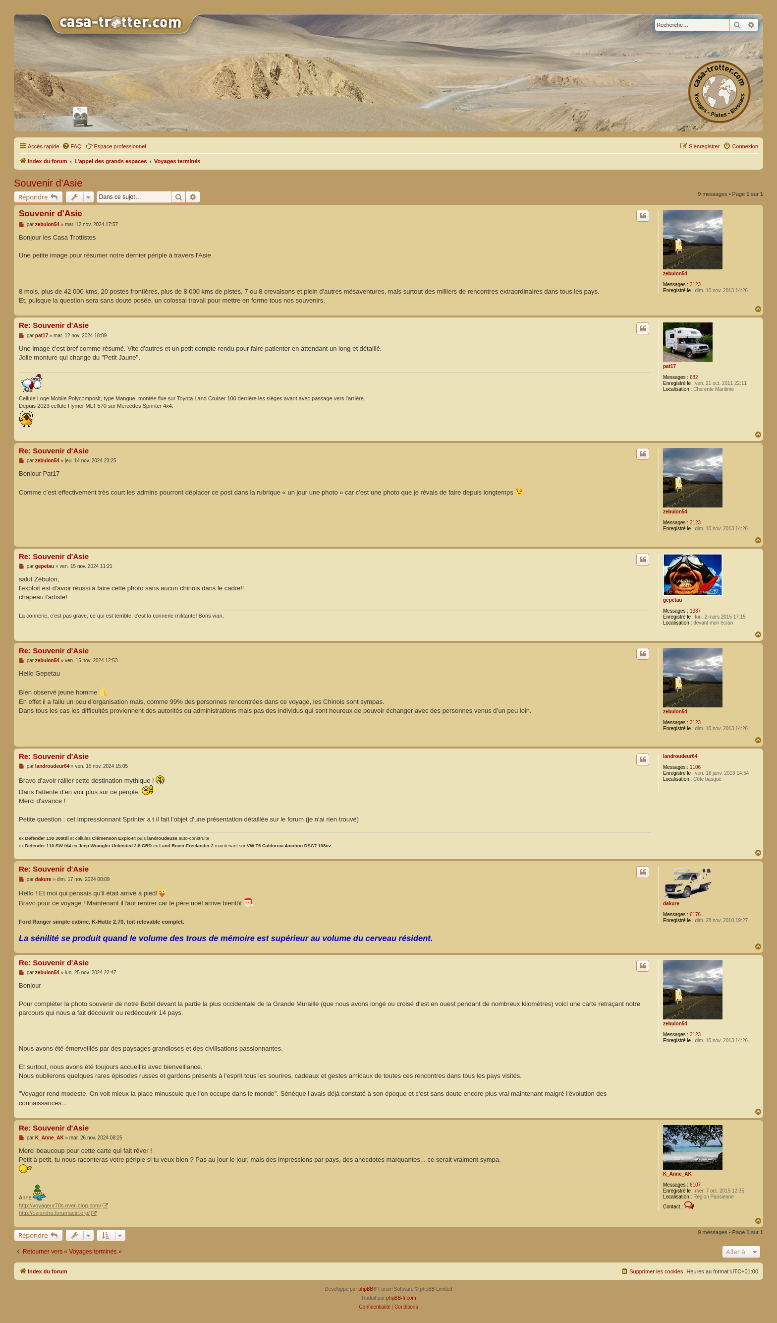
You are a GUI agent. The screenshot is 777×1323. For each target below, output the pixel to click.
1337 (695, 611)
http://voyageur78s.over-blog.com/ (60, 1205)
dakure (671, 903)
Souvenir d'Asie (48, 183)
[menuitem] (72, 146)
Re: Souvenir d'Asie (54, 325)
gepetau (672, 600)
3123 (695, 284)
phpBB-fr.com (401, 1298)
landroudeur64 (680, 756)
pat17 (669, 366)
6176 (695, 914)
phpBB (365, 1289)
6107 (695, 1185)
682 (694, 377)
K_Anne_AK (677, 1174)
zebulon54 (675, 273)
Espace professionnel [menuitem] (115, 145)
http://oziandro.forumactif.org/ (54, 1213)
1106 (695, 767)
